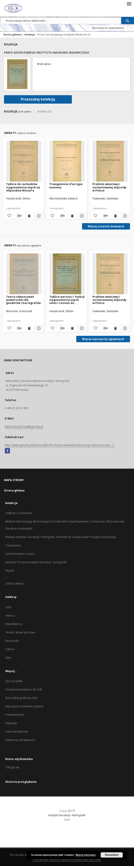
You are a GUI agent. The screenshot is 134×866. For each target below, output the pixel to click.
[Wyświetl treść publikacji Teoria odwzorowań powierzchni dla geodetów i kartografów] (29, 328)
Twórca (10, 615)
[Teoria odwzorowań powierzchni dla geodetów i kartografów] (23, 273)
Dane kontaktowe (16, 731)
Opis (8, 657)
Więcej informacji (86, 855)
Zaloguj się (12, 767)
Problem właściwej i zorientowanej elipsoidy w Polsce (109, 187)
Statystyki (11, 723)
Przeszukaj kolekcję (38, 99)
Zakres (9, 649)
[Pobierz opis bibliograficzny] (19, 216)
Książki (9, 570)
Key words (12, 641)
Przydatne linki (14, 715)
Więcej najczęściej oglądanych (103, 339)
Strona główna (12, 34)
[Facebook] (7, 451)
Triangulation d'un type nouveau (65, 185)
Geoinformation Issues (19, 554)
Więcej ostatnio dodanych (106, 226)
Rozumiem (112, 854)
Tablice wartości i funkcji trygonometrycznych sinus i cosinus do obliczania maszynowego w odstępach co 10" (67, 300)
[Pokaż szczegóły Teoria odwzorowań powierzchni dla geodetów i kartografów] (38, 328)
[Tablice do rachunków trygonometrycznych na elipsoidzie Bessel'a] (23, 161)
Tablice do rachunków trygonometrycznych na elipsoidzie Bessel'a (23, 187)
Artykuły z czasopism (18, 513)
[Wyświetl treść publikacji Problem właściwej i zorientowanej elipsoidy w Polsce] (115, 216)
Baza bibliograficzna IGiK (21, 698)
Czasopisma (13, 545)
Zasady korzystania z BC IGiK (23, 689)
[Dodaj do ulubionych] (9, 216)
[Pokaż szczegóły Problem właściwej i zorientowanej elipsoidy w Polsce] (124, 216)
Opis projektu (14, 681)
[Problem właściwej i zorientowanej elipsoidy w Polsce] (110, 161)
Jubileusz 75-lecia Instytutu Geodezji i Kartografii (36, 562)
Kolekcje (30, 34)
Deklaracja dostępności (20, 740)
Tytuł (8, 607)
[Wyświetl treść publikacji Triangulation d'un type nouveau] (72, 216)
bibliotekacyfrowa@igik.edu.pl (24, 427)
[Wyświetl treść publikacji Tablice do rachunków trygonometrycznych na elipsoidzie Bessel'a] (29, 216)
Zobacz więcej (14, 583)
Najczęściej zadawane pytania (24, 706)
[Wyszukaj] (127, 20)
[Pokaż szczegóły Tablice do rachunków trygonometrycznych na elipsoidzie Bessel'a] (38, 216)
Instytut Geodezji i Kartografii (67, 815)
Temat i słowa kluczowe (20, 632)
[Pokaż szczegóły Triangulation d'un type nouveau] (81, 216)
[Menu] (129, 3)
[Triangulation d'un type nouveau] (67, 161)
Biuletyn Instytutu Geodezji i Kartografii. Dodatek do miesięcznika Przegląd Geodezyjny (60, 537)
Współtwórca (13, 624)
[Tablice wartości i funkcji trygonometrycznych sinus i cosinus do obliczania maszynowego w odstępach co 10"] (67, 273)
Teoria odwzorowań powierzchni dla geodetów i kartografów (23, 300)
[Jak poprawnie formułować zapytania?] (131, 28)
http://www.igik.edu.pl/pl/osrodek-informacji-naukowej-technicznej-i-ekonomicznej (60, 445)
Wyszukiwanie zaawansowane (108, 27)
